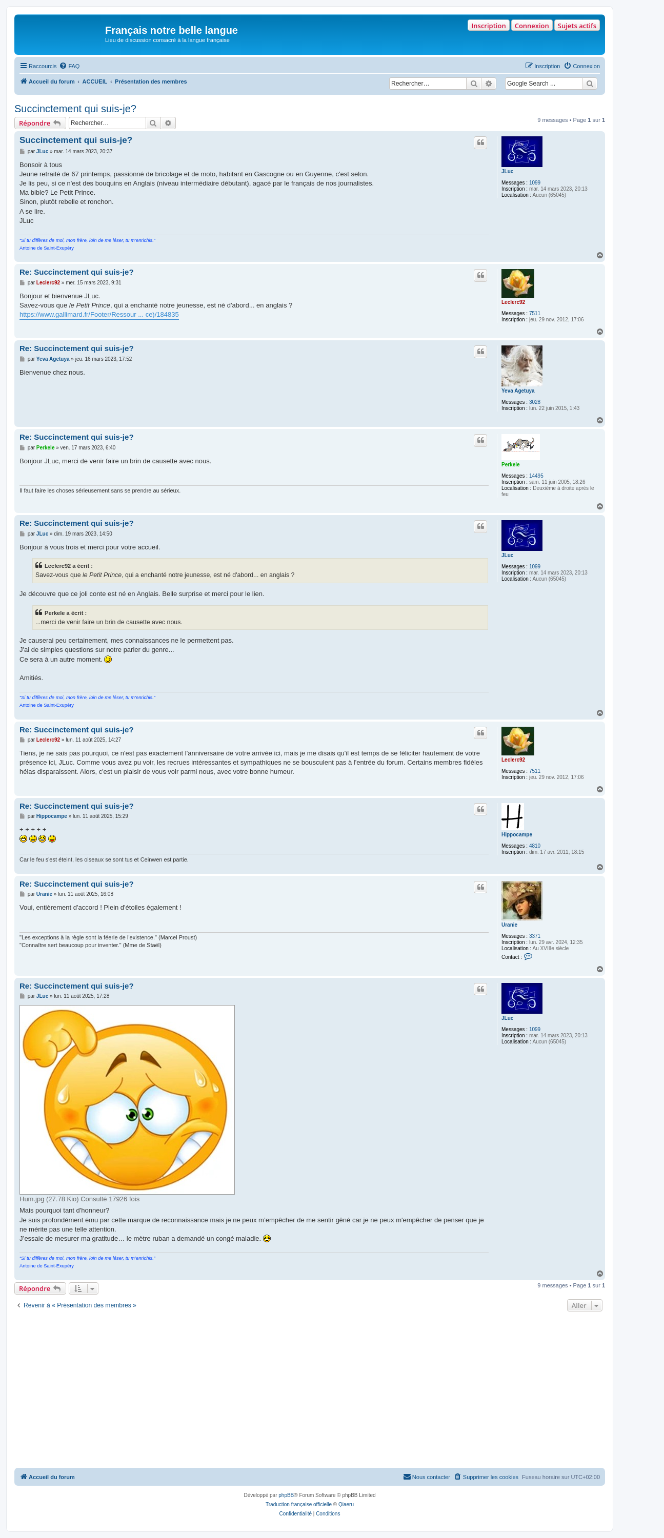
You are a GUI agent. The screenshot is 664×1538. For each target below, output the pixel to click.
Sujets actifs (577, 25)
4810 (534, 846)
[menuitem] (69, 66)
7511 (534, 313)
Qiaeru (346, 1504)
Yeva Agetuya (518, 391)
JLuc (507, 171)
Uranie (509, 925)
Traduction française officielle (299, 1504)
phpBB (286, 1495)
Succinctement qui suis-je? (75, 108)
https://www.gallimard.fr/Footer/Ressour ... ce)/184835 (99, 314)
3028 (534, 402)
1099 (534, 183)
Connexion (532, 25)
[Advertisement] (309, 1391)
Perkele (510, 464)
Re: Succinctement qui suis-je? (76, 272)
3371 (534, 936)
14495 (536, 476)
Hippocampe (516, 834)
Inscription (488, 25)
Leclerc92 (513, 302)
